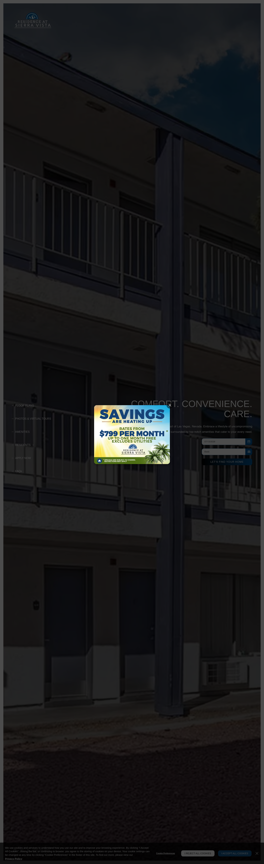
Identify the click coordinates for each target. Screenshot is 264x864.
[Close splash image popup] (170, 405)
